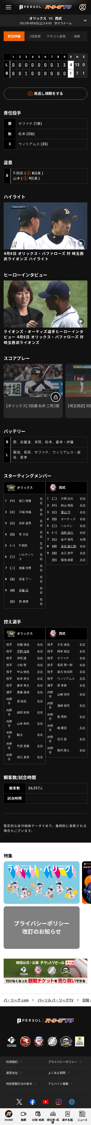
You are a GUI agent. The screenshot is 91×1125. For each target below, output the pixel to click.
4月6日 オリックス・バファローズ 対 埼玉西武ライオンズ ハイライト (44, 256)
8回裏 (36, 173)
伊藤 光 (23, 590)
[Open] (85, 21)
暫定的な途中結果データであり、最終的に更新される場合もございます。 (45, 828)
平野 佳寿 (23, 651)
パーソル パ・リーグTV (55, 1000)
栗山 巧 (65, 512)
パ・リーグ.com (16, 1000)
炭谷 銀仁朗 (68, 546)
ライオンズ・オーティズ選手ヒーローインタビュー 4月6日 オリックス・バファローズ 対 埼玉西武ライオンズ (44, 337)
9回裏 (33, 178)
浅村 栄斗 (67, 532)
